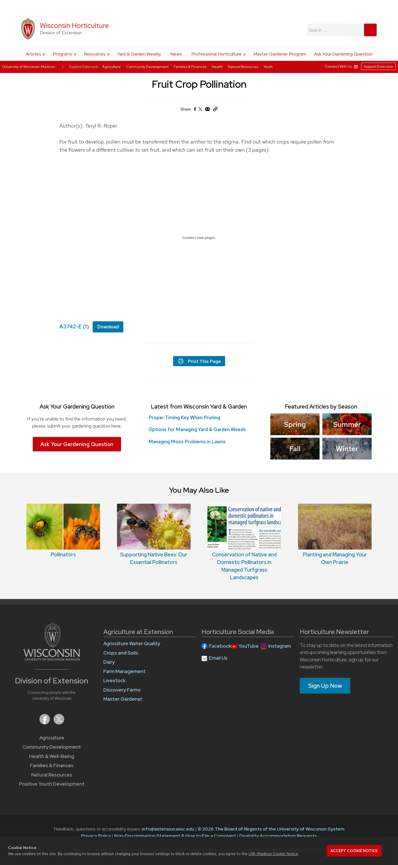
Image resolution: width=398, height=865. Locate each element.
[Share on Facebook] (194, 110)
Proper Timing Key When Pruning (184, 417)
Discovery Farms (122, 690)
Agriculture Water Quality (131, 643)
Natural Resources (51, 775)
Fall (295, 448)
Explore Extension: (84, 66)
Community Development (51, 747)
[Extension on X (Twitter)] (59, 723)
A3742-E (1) (74, 326)
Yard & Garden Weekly (139, 54)
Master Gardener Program (279, 54)
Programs (62, 54)
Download (108, 327)
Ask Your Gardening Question (343, 54)
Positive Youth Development (52, 784)
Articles (33, 54)
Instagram (279, 646)
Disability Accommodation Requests (278, 836)
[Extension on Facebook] (45, 723)
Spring (295, 424)
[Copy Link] (215, 110)
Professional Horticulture (216, 54)
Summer (347, 424)
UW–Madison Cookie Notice (273, 853)
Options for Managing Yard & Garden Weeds (198, 429)
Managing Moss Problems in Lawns (188, 441)
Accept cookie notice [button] (354, 850)
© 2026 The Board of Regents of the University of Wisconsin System (270, 829)
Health (217, 66)
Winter (347, 448)
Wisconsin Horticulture (74, 25)
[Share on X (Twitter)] (200, 111)
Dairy (109, 662)
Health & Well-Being (51, 756)
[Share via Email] (207, 110)
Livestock (114, 680)
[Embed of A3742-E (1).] (199, 238)
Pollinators (63, 554)
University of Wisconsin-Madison (28, 66)
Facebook (220, 646)
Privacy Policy (96, 836)
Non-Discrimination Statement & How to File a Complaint (175, 836)
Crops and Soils (120, 653)
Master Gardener (122, 699)
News (176, 54)
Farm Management (124, 671)
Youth (268, 66)
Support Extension (378, 66)
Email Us (218, 658)
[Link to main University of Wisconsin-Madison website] (51, 659)
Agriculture (51, 738)
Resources (95, 54)
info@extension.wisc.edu (168, 829)
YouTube (249, 646)
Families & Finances (52, 765)
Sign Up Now (325, 686)
